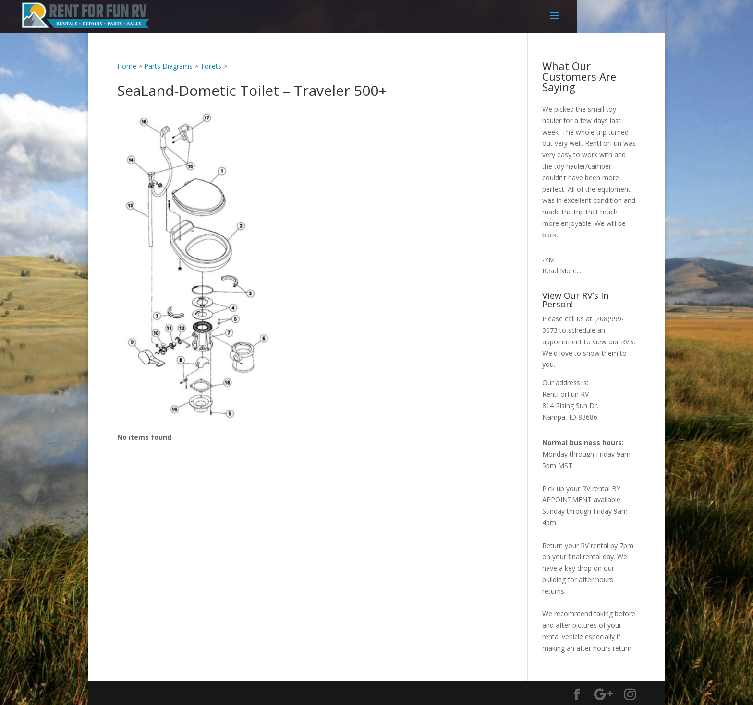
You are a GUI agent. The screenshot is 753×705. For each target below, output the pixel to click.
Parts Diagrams (168, 65)
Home (126, 65)
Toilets (210, 65)
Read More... (561, 270)
